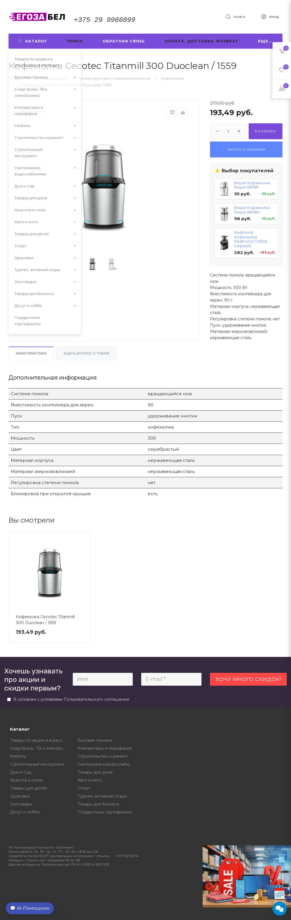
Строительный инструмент (37, 764)
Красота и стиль (26, 780)
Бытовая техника (95, 740)
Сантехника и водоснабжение (107, 764)
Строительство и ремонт (103, 756)
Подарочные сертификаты (105, 812)
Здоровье (20, 796)
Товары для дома (95, 772)
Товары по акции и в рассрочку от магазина (39, 740)
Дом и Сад (21, 772)
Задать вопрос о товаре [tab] (86, 353)
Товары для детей (28, 788)
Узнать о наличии (246, 149)
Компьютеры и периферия (105, 748)
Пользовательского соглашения (96, 699)
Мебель (18, 756)
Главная (16, 78)
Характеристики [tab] (31, 353)
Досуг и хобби (25, 812)
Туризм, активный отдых (102, 796)
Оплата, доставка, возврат (201, 41)
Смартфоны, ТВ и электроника (39, 748)
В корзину (265, 131)
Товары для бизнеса (98, 804)
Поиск (75, 41)
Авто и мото (90, 780)
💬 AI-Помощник (30, 908)
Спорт (84, 788)
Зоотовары (21, 804)
